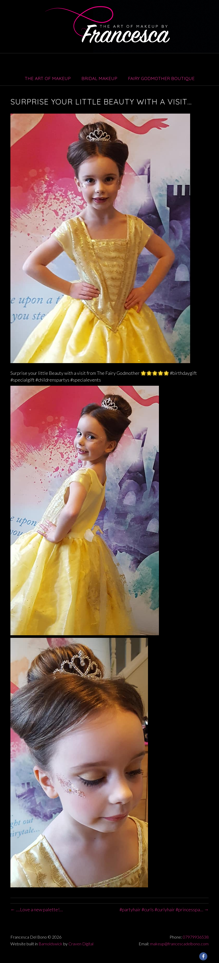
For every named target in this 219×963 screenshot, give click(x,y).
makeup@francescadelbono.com (179, 943)
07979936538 (196, 936)
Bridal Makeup (99, 78)
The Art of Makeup (48, 78)
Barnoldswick (50, 943)
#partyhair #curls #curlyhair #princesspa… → (164, 909)
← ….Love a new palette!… (36, 909)
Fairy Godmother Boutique (161, 78)
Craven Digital (80, 943)
